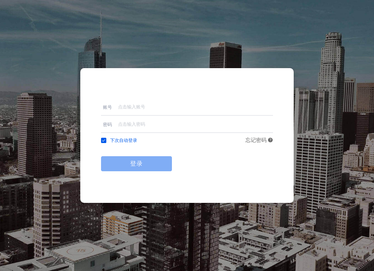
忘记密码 (259, 140)
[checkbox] (119, 140)
